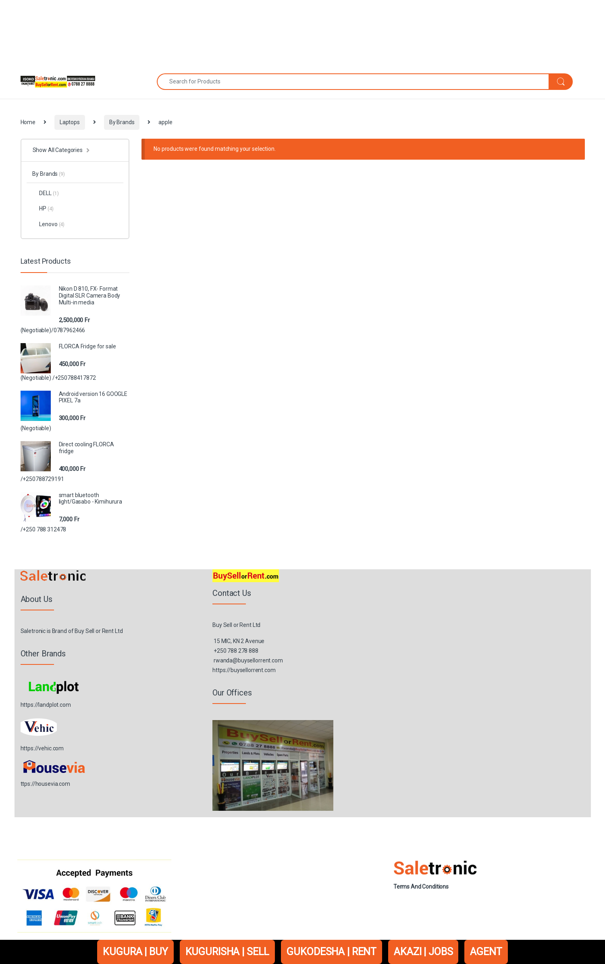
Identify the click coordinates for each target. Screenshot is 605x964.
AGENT (486, 952)
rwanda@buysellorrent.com (248, 660)
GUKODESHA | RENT (331, 952)
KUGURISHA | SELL (227, 952)
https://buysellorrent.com (244, 670)
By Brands (122, 122)
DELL (45, 193)
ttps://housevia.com (45, 784)
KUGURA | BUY (135, 952)
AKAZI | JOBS (423, 952)
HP (42, 208)
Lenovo (48, 224)
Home (28, 122)
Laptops (70, 122)
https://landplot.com (46, 705)
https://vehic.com (42, 748)
